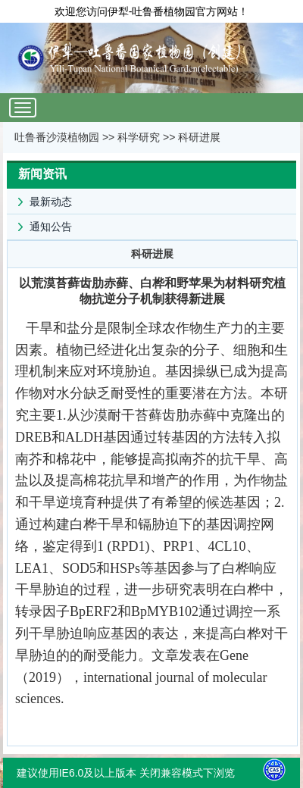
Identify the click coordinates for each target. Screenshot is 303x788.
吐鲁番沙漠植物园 (56, 137)
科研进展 (199, 137)
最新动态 (39, 198)
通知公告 (39, 223)
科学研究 (138, 137)
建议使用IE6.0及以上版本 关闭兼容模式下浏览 (126, 773)
